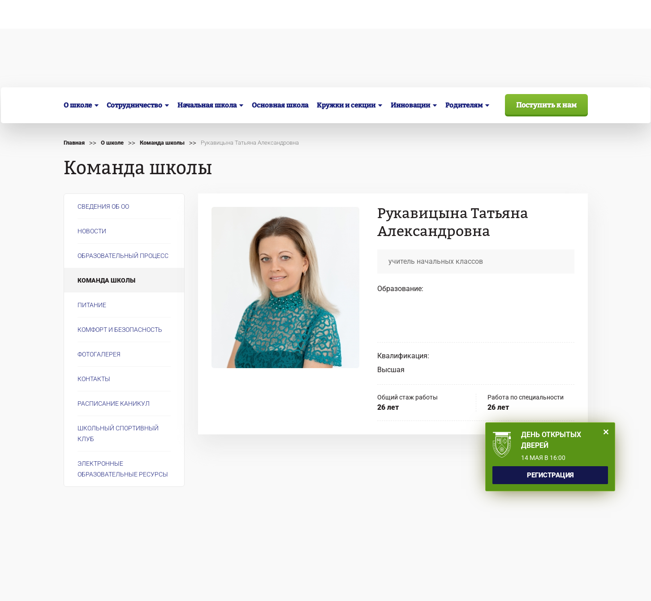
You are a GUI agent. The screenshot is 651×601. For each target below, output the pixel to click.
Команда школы (162, 142)
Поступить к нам (546, 105)
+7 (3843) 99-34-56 (391, 70)
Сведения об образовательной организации (139, 14)
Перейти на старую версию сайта (222, 541)
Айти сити (573, 585)
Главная (74, 142)
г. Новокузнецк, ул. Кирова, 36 (165, 69)
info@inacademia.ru (202, 532)
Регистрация (550, 475)
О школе (112, 142)
